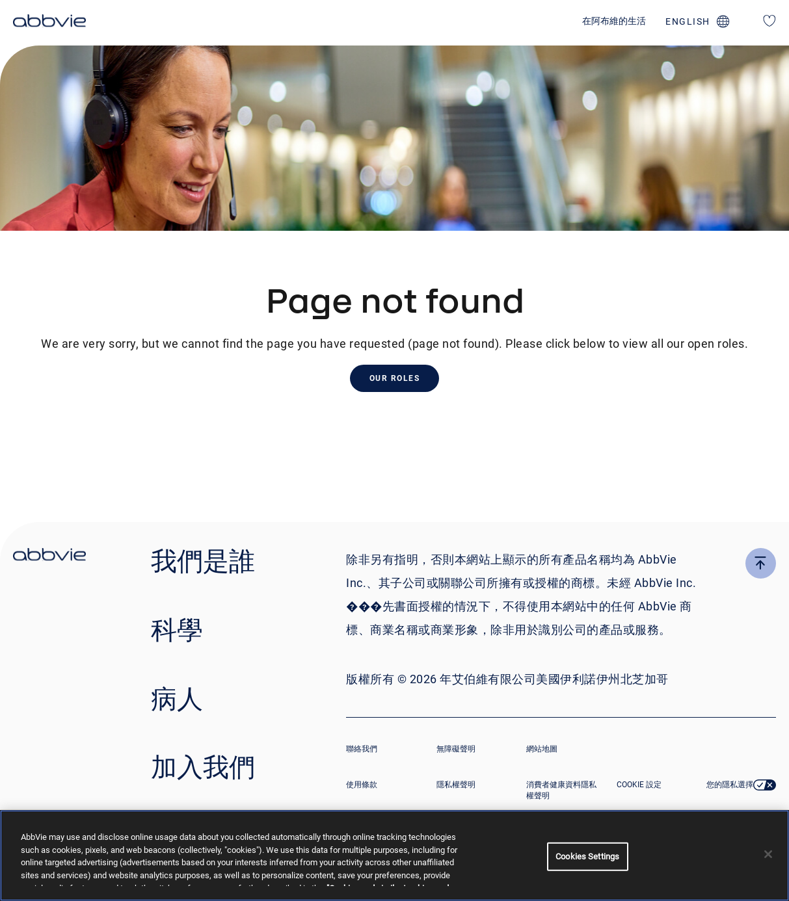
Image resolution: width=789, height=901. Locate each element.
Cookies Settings (587, 856)
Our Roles (394, 378)
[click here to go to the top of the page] (760, 563)
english (687, 21)
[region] (394, 855)
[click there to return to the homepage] (49, 556)
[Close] (768, 854)
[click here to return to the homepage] (49, 22)
